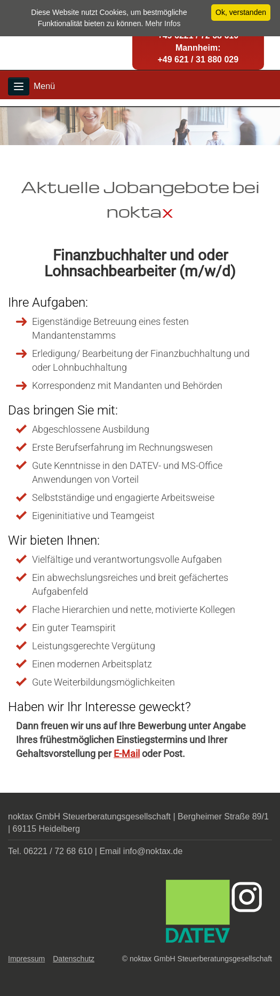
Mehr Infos (162, 23)
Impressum (26, 958)
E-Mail (127, 753)
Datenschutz (73, 958)
